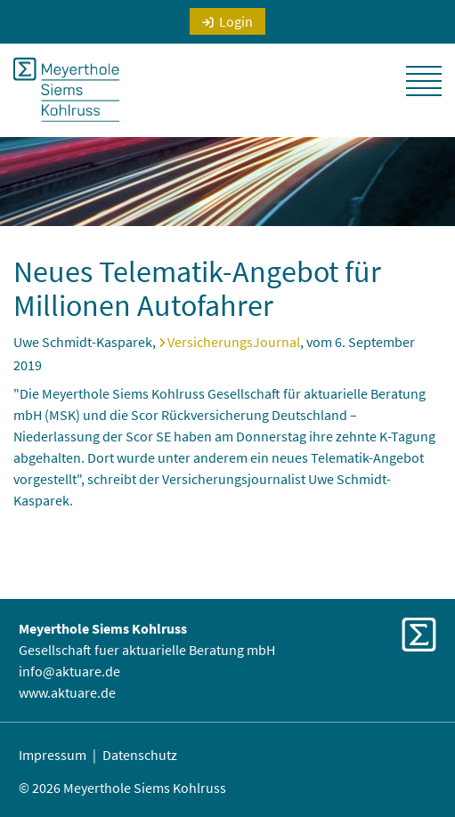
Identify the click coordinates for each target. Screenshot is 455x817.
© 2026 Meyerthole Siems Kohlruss (122, 788)
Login (236, 21)
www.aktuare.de (67, 692)
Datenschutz (139, 755)
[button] (424, 81)
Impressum (52, 755)
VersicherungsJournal (233, 342)
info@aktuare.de (69, 671)
